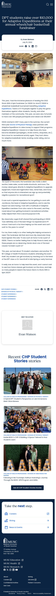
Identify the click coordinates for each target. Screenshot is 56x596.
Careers (8, 579)
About (6, 577)
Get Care (7, 586)
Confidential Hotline (11, 583)
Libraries (32, 579)
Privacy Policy (21, 593)
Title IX (29, 593)
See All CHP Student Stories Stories (27, 488)
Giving (30, 577)
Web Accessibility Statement (42, 593)
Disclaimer (12, 593)
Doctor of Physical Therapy (21, 125)
